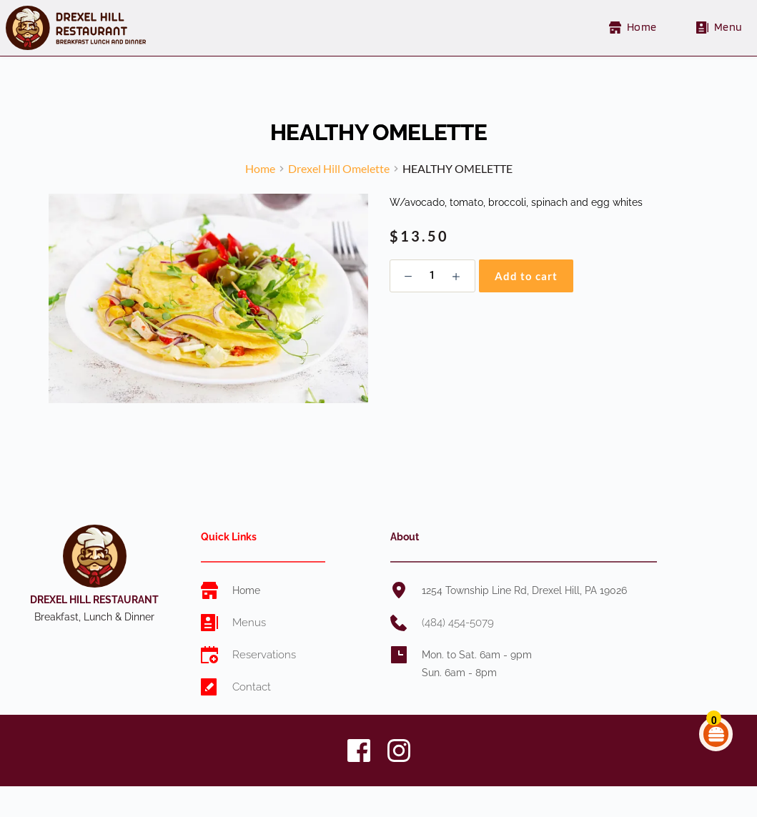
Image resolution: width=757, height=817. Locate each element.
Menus (247, 639)
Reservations (262, 672)
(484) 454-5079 (457, 639)
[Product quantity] (432, 293)
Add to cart (526, 293)
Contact (250, 704)
